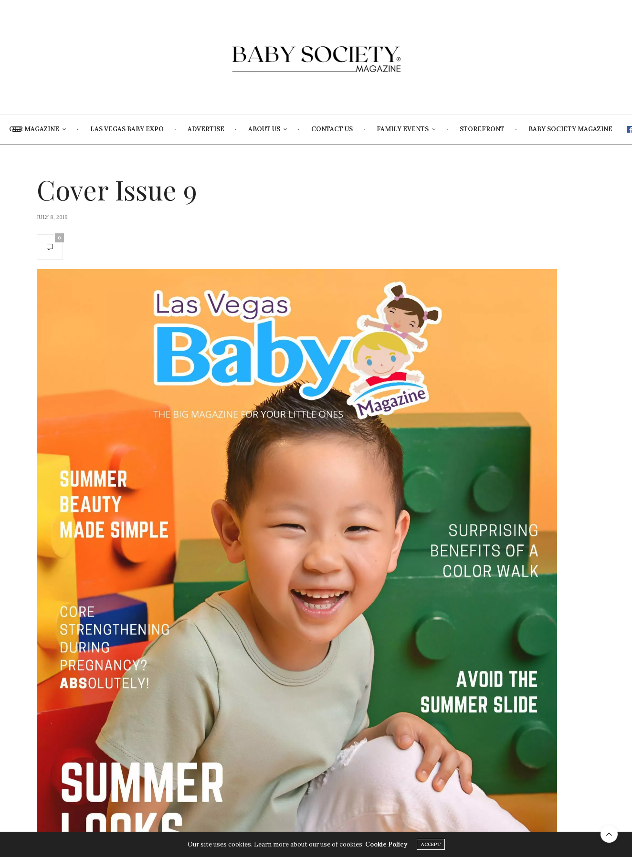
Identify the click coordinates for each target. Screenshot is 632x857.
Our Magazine (98, 129)
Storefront (546, 129)
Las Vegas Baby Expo (191, 129)
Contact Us (396, 129)
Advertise (270, 129)
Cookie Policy (386, 845)
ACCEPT (431, 845)
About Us (328, 129)
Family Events (467, 129)
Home (38, 129)
